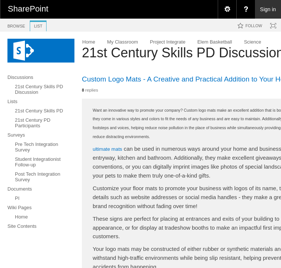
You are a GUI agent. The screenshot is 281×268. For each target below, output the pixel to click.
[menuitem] (227, 9)
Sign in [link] (268, 9)
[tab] (16, 25)
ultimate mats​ (107, 149)
